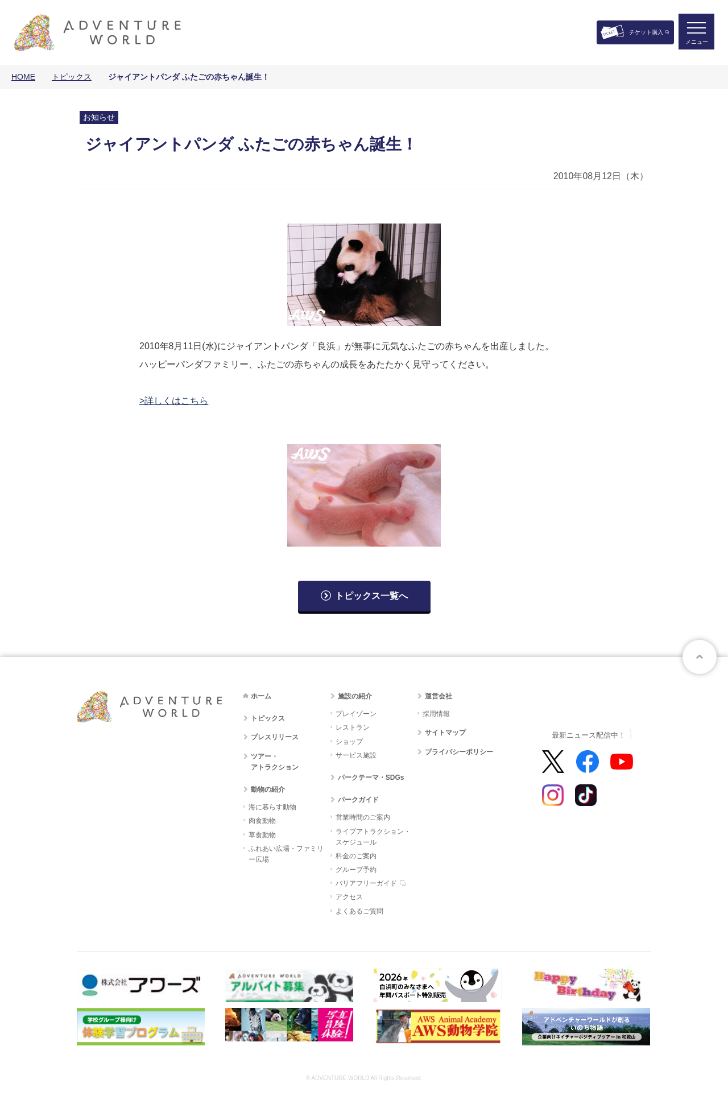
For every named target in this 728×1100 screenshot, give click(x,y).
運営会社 (438, 696)
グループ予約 (356, 870)
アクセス (349, 897)
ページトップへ (699, 657)
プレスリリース (275, 737)
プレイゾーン (356, 714)
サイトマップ (445, 733)
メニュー (696, 43)
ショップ (349, 742)
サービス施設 (356, 755)
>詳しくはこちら (173, 401)
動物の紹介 (268, 789)
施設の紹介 (355, 696)
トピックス (72, 76)
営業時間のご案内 (363, 817)
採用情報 (436, 714)
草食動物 (262, 835)
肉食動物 (262, 821)
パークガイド (358, 800)
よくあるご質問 (359, 911)
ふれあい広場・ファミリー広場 (286, 854)
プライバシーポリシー (459, 752)
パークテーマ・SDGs (371, 777)
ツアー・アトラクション (275, 761)
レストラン (353, 727)
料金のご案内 (356, 856)
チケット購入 (646, 32)
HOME (23, 76)
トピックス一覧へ (371, 596)
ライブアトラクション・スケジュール (373, 837)
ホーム (261, 696)
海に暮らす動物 (272, 807)
